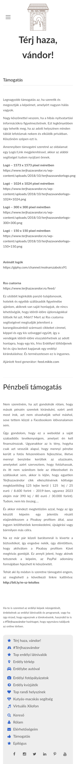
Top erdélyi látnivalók (26, 654)
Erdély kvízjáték (22, 685)
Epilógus (16, 743)
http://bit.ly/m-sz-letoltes (21, 582)
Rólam (14, 722)
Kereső (15, 715)
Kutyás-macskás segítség (29, 699)
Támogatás (18, 736)
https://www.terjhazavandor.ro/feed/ (29, 288)
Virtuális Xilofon (22, 706)
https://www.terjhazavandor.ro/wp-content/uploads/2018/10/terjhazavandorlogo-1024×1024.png (37, 194)
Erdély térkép (20, 661)
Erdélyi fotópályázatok (27, 678)
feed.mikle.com (48, 361)
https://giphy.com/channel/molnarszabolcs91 (35, 267)
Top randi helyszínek (26, 692)
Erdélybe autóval (23, 668)
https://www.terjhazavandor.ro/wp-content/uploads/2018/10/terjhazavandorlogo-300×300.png (37, 217)
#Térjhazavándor (15, 621)
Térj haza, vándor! (23, 640)
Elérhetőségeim (22, 729)
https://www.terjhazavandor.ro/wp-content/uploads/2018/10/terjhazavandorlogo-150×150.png (37, 241)
